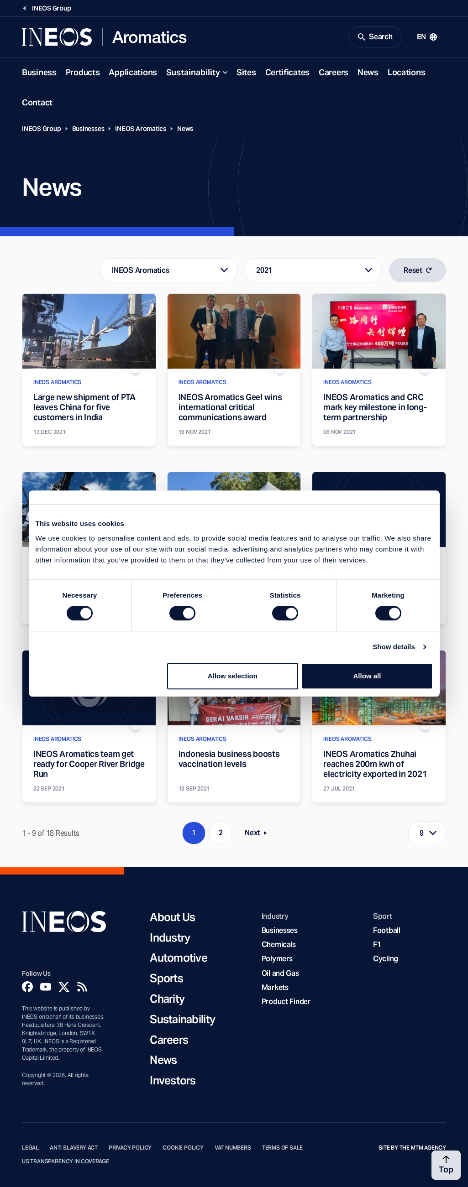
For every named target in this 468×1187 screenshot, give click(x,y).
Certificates (287, 72)
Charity (167, 999)
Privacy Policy (130, 1148)
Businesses (88, 128)
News (368, 72)
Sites (246, 72)
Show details (394, 647)
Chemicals (279, 944)
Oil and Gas (280, 973)
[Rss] (82, 986)
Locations (406, 72)
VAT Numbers (233, 1148)
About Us (172, 917)
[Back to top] (446, 1165)
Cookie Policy (183, 1148)
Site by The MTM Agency (412, 1148)
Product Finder (286, 1001)
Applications (133, 72)
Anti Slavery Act (74, 1148)
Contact (37, 102)
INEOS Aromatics (140, 128)
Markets (275, 987)
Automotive (178, 958)
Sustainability (193, 72)
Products (83, 72)
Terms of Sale (282, 1148)
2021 (264, 270)
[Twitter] (63, 986)
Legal (30, 1148)
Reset (417, 270)
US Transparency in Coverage (65, 1161)
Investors (173, 1081)
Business (39, 72)
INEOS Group (41, 128)
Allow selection (233, 676)
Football (386, 930)
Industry (170, 938)
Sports (166, 978)
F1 (377, 944)
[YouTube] (45, 986)
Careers (333, 72)
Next (258, 834)
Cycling (385, 958)
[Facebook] (27, 986)
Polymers (277, 958)
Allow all (367, 676)
